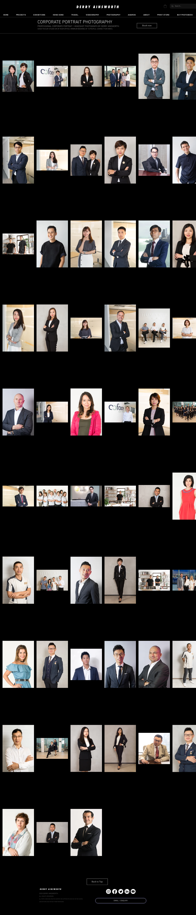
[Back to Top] (97, 882)
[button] (165, 6)
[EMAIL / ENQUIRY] (120, 900)
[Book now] (147, 25)
